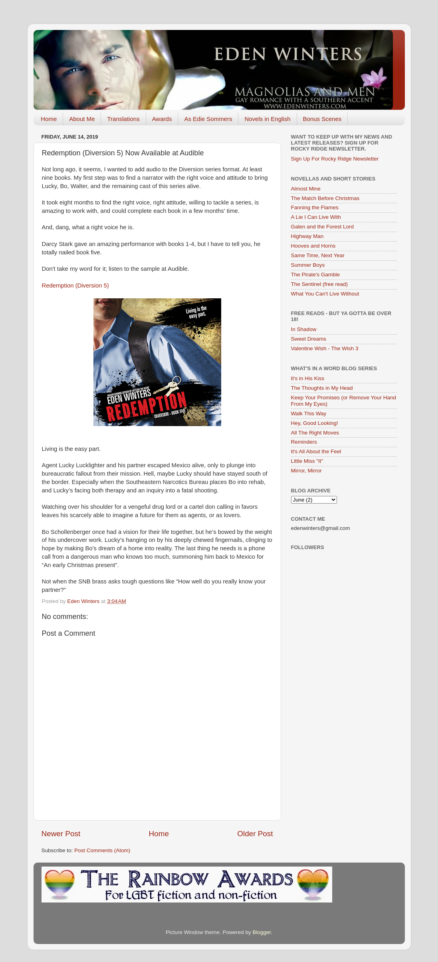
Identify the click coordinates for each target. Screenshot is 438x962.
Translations (123, 118)
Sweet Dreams (309, 339)
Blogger (262, 932)
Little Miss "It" (307, 461)
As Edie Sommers (208, 118)
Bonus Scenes (322, 118)
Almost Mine (306, 189)
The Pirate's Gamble (315, 275)
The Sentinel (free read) (319, 284)
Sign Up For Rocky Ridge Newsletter (335, 159)
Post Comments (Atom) (102, 850)
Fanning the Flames (315, 207)
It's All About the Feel (316, 451)
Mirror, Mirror (306, 471)
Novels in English (267, 118)
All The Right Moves (315, 433)
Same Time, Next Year (318, 255)
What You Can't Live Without (325, 294)
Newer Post (61, 833)
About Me (82, 118)
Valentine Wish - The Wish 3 (325, 348)
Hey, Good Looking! (314, 423)
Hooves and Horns (313, 246)
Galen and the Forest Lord (322, 227)
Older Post (255, 833)
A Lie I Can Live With (316, 217)
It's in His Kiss (308, 378)
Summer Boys (308, 265)
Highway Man (307, 236)
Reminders (304, 442)
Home (49, 118)
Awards (162, 118)
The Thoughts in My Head (322, 388)
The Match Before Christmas (325, 198)
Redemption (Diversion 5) (75, 285)
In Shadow (304, 329)
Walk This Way (309, 414)
